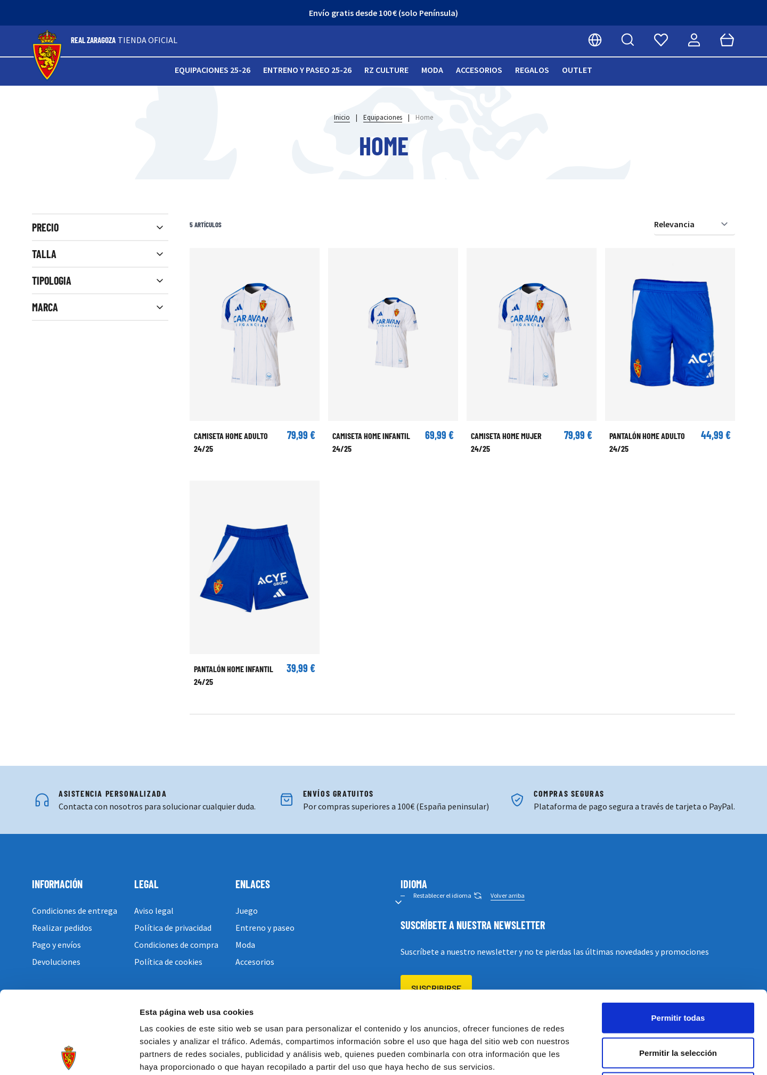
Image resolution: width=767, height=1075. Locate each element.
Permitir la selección (678, 970)
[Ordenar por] (694, 224)
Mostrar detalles (576, 1054)
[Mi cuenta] (694, 40)
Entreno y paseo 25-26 (307, 69)
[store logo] (47, 55)
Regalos (532, 69)
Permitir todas (678, 935)
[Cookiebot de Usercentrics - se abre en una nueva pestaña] (69, 1054)
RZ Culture (386, 69)
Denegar (678, 1005)
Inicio (342, 117)
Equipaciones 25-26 (212, 69)
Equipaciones (382, 117)
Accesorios (479, 69)
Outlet (577, 69)
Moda (432, 69)
